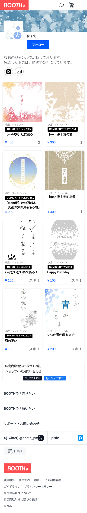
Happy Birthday (58, 272)
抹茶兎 (31, 36)
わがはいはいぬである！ (21, 272)
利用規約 (24, 480)
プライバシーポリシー (38, 486)
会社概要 (9, 480)
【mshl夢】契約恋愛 (61, 197)
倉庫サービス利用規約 (47, 480)
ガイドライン (12, 486)
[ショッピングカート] (71, 5)
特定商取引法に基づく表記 (20, 499)
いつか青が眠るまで (60, 334)
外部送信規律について (18, 493)
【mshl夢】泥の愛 (59, 134)
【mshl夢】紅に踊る (19, 134)
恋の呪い (11, 340)
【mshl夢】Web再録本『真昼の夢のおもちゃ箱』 (23, 205)
